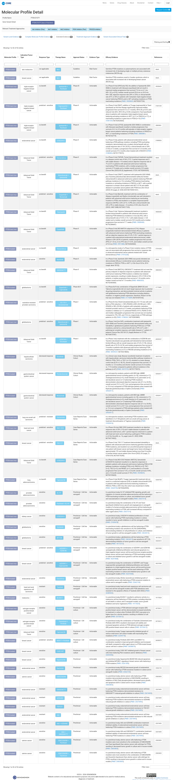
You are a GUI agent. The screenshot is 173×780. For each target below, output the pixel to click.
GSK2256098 (61, 677)
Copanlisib (60, 229)
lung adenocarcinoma (29, 481)
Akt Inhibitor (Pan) (38, 29)
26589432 (159, 587)
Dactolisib (60, 668)
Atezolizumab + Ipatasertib (63, 176)
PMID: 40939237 (112, 352)
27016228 (159, 248)
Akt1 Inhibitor (52, 29)
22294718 (159, 632)
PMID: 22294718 (119, 636)
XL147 (59, 493)
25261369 (159, 659)
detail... (158, 69)
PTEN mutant (10, 70)
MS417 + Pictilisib (63, 641)
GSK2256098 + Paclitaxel (63, 742)
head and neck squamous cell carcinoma (29, 589)
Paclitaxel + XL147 (63, 503)
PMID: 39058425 (127, 101)
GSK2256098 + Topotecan (63, 755)
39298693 (159, 460)
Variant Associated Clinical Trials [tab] (116, 37)
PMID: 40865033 (138, 280)
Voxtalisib (60, 527)
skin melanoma (27, 70)
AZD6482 (60, 698)
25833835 (159, 676)
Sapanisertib (61, 660)
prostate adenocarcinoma (29, 494)
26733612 (159, 608)
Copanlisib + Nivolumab (63, 196)
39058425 (159, 86)
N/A (58, 70)
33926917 (159, 374)
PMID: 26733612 (117, 617)
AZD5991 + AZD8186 (63, 550)
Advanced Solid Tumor (29, 159)
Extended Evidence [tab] (64, 37)
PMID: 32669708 (112, 488)
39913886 (159, 229)
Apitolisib (60, 259)
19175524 (159, 597)
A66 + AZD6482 (62, 723)
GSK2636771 (61, 270)
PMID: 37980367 (123, 317)
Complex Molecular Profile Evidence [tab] (39, 37)
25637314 (159, 492)
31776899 (159, 287)
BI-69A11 (60, 598)
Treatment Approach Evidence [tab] (88, 37)
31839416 (159, 417)
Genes (112, 3)
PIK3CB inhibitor (95, 29)
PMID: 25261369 (123, 663)
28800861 (159, 125)
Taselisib (60, 587)
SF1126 (59, 538)
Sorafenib (60, 357)
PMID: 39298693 (138, 473)
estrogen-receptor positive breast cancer (29, 611)
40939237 (159, 339)
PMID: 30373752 (123, 369)
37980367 (159, 302)
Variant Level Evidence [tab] (12, 37)
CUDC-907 (60, 651)
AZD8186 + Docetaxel (63, 341)
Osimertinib (61, 417)
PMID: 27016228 (122, 255)
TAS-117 (60, 443)
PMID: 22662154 (134, 582)
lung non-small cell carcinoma (29, 419)
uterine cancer (27, 677)
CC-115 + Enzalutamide (63, 304)
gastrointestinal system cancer (29, 375)
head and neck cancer (29, 429)
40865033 (159, 270)
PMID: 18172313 (117, 544)
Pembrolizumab (62, 374)
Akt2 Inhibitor (65, 29)
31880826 (159, 140)
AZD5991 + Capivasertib (63, 565)
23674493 (159, 689)
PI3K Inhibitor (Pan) (79, 29)
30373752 (159, 356)
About (132, 3)
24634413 (159, 527)
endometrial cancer (28, 141)
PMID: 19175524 (133, 604)
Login (168, 3)
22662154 (159, 578)
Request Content (163, 10)
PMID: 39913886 (119, 244)
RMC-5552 (60, 428)
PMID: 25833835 (112, 748)
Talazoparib (61, 212)
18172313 (159, 537)
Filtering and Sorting (162, 42)
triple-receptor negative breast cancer (29, 89)
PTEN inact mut (11, 86)
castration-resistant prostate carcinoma (29, 304)
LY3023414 (60, 141)
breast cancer (26, 78)
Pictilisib (60, 608)
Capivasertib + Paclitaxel (63, 107)
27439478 (159, 516)
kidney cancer (26, 516)
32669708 (159, 480)
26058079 (159, 640)
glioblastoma (26, 287)
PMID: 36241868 (112, 559)
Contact (150, 3)
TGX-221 (60, 707)
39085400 (159, 212)
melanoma (25, 598)
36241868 (159, 548)
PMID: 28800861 (140, 134)
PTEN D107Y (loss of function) (42, 23)
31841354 (159, 106)
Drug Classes (122, 3)
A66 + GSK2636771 (63, 733)
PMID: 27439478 (112, 522)
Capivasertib (61, 480)
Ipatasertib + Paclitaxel (63, 88)
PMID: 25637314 (139, 499)
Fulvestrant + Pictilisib (63, 623)
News (104, 3)
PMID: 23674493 (145, 693)
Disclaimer (141, 3)
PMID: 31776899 (126, 298)
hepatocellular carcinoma (29, 358)
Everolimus (60, 579)
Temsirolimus (61, 158)
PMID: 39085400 (138, 222)
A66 (58, 715)
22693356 (159, 651)
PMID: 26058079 (129, 646)
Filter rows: (145, 48)
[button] (18, 57)
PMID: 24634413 (143, 533)
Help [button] (159, 3)
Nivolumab (60, 396)
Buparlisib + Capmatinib (63, 289)
